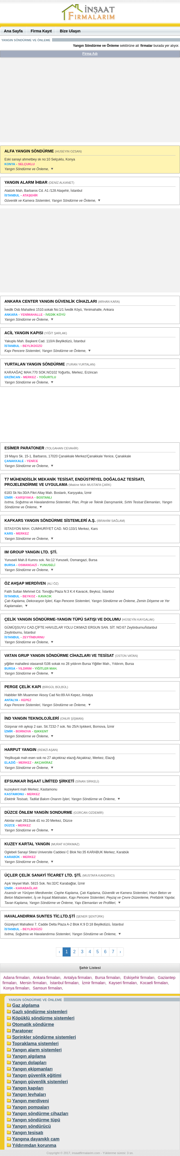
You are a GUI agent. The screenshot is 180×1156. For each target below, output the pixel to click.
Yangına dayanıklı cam (36, 1139)
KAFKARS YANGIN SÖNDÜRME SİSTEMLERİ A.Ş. (50, 520)
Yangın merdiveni (30, 1100)
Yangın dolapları (29, 1062)
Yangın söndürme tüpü (36, 1120)
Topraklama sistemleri (35, 1043)
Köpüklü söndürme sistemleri (43, 1018)
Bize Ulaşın (70, 31)
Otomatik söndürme (33, 1024)
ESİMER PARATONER (24, 448)
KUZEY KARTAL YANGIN (27, 844)
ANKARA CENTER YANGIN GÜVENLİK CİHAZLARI (50, 301)
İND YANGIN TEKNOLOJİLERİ (31, 718)
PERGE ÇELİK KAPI (22, 687)
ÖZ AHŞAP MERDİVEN (25, 583)
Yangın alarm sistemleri (37, 1050)
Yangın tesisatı (27, 1132)
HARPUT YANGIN (20, 749)
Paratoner (22, 1030)
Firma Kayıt (41, 31)
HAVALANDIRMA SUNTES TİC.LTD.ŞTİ (39, 916)
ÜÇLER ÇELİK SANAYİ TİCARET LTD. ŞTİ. (42, 875)
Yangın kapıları (27, 1088)
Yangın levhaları (29, 1094)
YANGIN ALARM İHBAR (25, 182)
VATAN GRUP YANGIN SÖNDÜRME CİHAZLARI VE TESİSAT (59, 655)
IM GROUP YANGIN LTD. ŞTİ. (30, 552)
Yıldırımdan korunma (34, 1145)
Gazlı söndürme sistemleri (39, 1011)
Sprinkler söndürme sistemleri (44, 1037)
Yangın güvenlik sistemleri (40, 1081)
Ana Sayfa (13, 31)
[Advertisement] (90, 102)
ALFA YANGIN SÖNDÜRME (29, 151)
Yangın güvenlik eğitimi (36, 1075)
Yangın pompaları (30, 1107)
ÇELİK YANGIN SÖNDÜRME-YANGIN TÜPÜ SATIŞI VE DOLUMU (62, 619)
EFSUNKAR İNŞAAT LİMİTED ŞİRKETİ (39, 781)
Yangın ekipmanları (32, 1069)
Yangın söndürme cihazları (40, 1113)
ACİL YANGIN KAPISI (23, 333)
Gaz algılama (25, 1005)
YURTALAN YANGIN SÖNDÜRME (34, 364)
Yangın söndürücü (31, 1126)
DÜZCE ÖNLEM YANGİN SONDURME (38, 812)
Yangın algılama (29, 1056)
